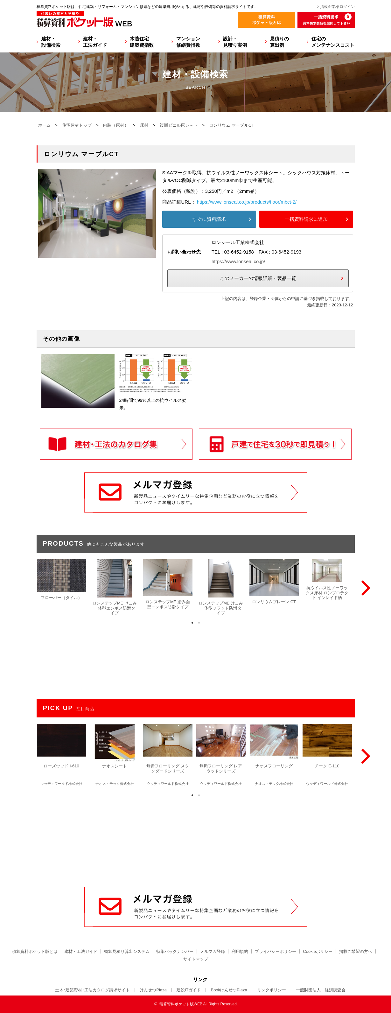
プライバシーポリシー (275, 951)
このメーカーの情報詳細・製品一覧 (258, 278)
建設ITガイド (189, 990)
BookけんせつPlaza (229, 990)
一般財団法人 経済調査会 (321, 990)
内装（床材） (116, 125)
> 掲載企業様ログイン (335, 6)
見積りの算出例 (279, 42)
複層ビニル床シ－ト (179, 125)
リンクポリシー (271, 990)
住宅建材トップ (77, 125)
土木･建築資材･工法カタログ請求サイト (92, 990)
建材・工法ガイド (95, 42)
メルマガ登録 (212, 951)
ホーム (44, 125)
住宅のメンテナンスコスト (332, 42)
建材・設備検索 (50, 42)
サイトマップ (195, 959)
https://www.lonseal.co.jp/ (238, 261)
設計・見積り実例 (235, 42)
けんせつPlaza (153, 990)
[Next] (364, 588)
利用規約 (240, 951)
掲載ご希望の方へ (355, 951)
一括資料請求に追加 (306, 219)
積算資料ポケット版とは (35, 951)
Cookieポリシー (317, 951)
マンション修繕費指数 (188, 42)
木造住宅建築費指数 (142, 42)
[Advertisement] (195, 838)
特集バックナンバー (174, 951)
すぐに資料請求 (209, 219)
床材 (144, 125)
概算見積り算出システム (127, 951)
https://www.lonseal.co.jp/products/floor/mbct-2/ (247, 202)
